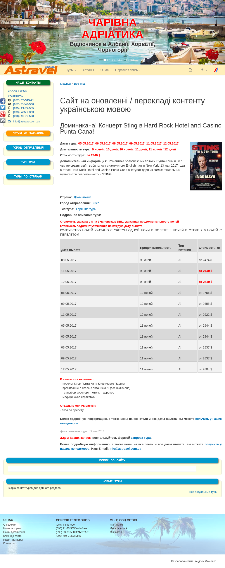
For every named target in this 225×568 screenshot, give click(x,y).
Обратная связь (127, 70)
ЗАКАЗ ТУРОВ (17, 90)
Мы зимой (116, 532)
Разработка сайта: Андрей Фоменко (193, 561)
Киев (96, 203)
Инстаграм (116, 524)
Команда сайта (12, 536)
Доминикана (82, 197)
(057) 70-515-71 (23, 100)
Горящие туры (86, 209)
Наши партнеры (13, 539)
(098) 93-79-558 (23, 116)
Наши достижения (14, 532)
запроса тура (141, 437)
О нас (104, 70)
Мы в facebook (118, 528)
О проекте (9, 524)
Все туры (80, 83)
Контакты (9, 543)
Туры (71, 70)
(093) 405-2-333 (23, 112)
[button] (11, 33)
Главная (65, 83)
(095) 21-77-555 (23, 108)
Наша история (12, 528)
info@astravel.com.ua (125, 448)
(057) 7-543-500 (23, 104)
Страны (88, 70)
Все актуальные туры (203, 491)
